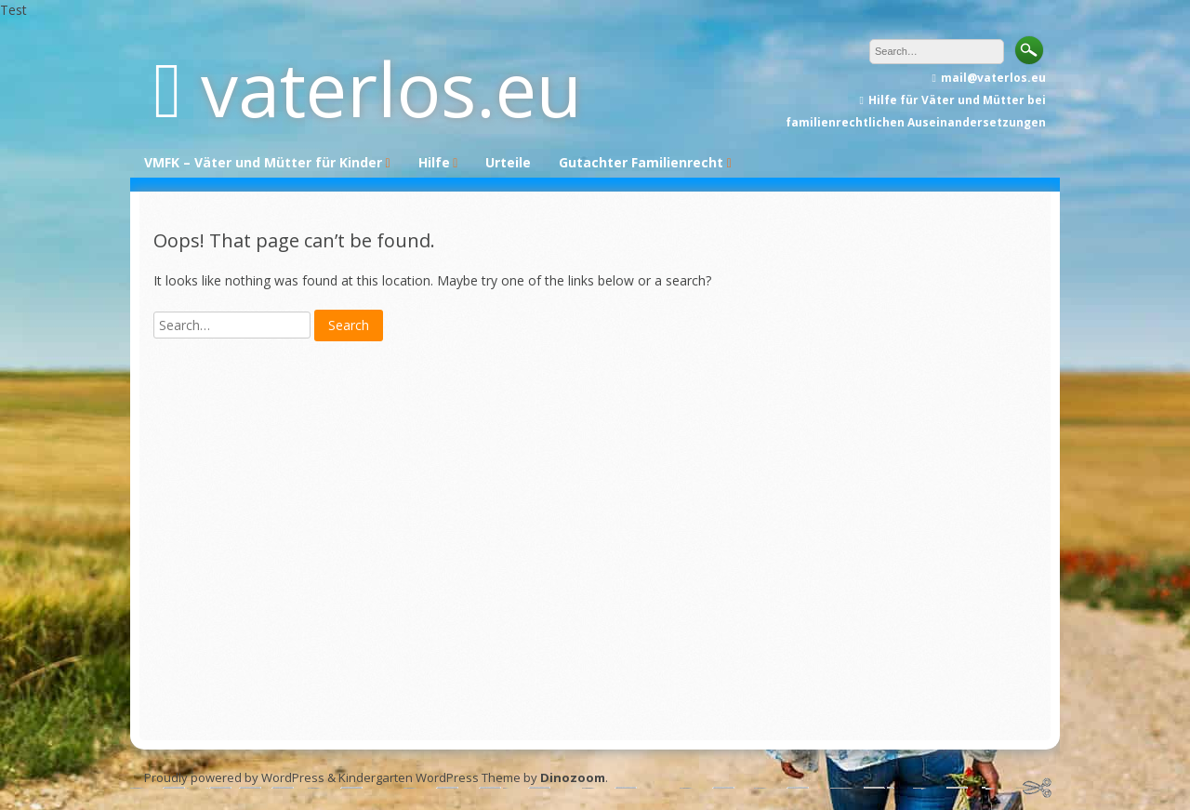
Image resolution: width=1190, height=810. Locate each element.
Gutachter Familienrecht (641, 162)
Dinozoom (572, 777)
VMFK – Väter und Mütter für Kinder (263, 162)
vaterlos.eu (391, 88)
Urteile (508, 162)
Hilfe (434, 162)
